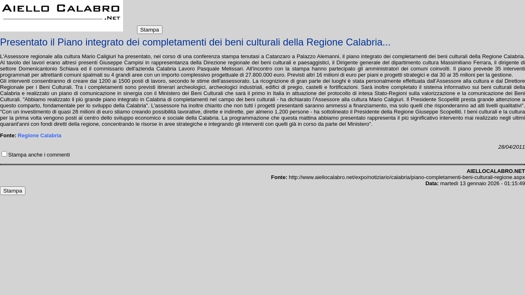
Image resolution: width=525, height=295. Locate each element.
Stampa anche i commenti (39, 155)
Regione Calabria (39, 135)
